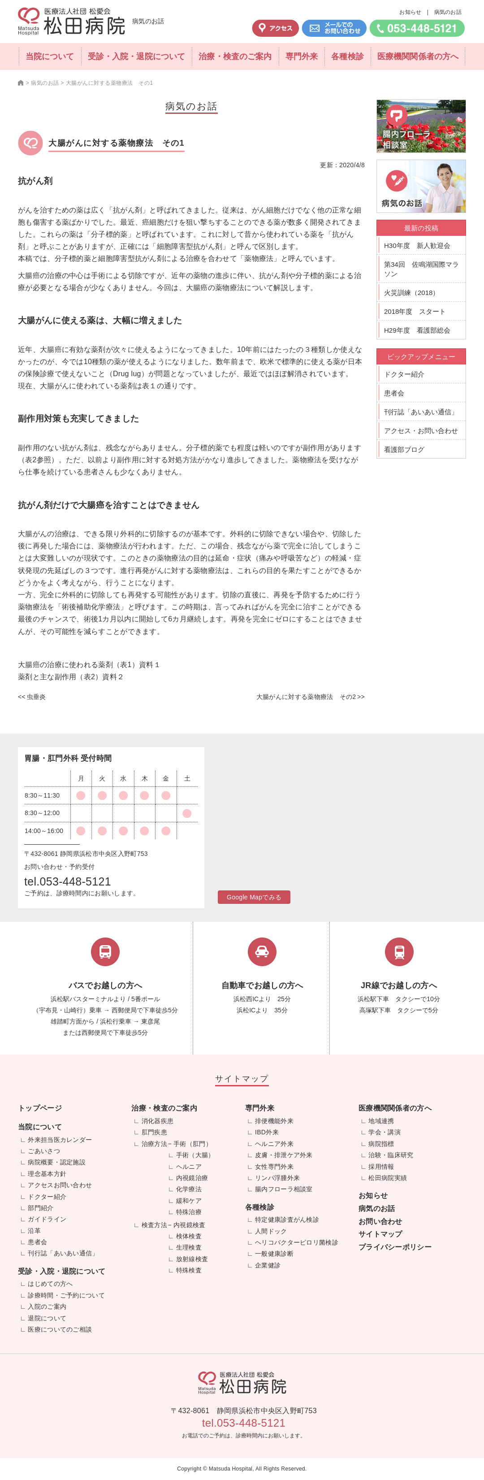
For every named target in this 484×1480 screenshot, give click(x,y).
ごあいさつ (44, 1150)
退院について (47, 1318)
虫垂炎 (36, 696)
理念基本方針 (47, 1173)
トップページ (40, 1108)
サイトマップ (380, 1234)
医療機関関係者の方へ (417, 56)
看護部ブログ (404, 449)
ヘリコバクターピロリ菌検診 (296, 1242)
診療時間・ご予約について (66, 1295)
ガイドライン (47, 1219)
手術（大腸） (195, 1155)
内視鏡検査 (189, 1224)
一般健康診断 (274, 1253)
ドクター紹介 (404, 374)
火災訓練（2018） (411, 292)
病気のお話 (448, 12)
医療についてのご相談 (60, 1329)
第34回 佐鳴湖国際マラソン (421, 269)
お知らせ (410, 12)
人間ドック (271, 1231)
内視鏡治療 (192, 1177)
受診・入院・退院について (136, 56)
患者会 (394, 393)
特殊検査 (189, 1270)
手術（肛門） (192, 1143)
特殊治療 (189, 1211)
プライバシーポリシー (395, 1247)
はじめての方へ (50, 1283)
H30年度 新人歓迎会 (417, 245)
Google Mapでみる (254, 897)
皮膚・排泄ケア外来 (284, 1155)
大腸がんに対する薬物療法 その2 (306, 696)
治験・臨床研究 (390, 1155)
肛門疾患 (154, 1132)
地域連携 (381, 1120)
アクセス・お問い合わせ (421, 430)
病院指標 (381, 1143)
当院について (50, 56)
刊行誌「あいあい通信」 (421, 412)
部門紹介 (40, 1207)
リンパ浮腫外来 (277, 1177)
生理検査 (189, 1247)
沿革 (34, 1230)
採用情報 (381, 1166)
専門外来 (301, 56)
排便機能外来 (274, 1120)
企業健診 (268, 1265)
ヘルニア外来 (274, 1143)
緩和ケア (189, 1200)
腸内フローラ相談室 (284, 1189)
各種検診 (347, 56)
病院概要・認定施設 (57, 1162)
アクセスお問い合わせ (60, 1185)
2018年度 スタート (415, 311)
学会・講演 (384, 1132)
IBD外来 (267, 1132)
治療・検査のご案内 (235, 56)
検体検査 (189, 1236)
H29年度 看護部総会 (417, 330)
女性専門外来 (274, 1166)
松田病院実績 (387, 1177)
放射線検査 (192, 1259)
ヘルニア (189, 1166)
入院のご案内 (47, 1306)
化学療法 (189, 1189)
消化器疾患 (158, 1120)
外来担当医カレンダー (60, 1139)
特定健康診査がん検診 (287, 1219)
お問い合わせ (380, 1221)
